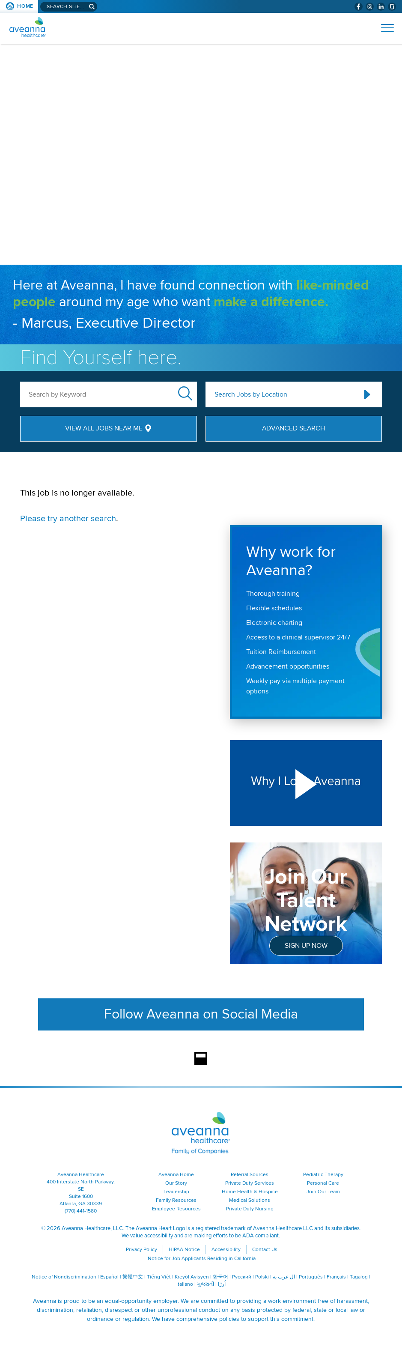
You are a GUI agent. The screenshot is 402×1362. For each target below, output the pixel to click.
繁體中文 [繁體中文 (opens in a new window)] (132, 1277)
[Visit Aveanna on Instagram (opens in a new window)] (370, 7)
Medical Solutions (249, 1200)
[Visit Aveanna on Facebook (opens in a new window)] (358, 7)
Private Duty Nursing (250, 1209)
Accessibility (226, 1249)
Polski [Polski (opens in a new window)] (262, 1277)
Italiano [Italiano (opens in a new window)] (184, 1284)
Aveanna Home (176, 1174)
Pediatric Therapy (323, 1174)
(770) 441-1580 (81, 1211)
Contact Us (264, 1249)
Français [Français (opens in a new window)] (336, 1277)
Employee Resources (176, 1209)
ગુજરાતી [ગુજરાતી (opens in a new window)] (205, 1284)
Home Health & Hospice (250, 1192)
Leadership (176, 1192)
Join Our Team (323, 1192)
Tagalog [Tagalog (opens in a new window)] (359, 1277)
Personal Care (323, 1183)
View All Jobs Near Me (104, 428)
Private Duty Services (249, 1183)
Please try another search (68, 519)
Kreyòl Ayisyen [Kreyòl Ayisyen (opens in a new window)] (192, 1277)
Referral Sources (249, 1174)
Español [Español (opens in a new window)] (109, 1277)
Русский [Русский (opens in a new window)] (241, 1277)
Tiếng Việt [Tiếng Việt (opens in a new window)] (159, 1277)
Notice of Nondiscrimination (64, 1277)
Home (25, 6)
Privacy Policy (141, 1249)
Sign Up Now (306, 945)
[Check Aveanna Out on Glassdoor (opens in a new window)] (392, 7)
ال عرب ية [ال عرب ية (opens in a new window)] (284, 1277)
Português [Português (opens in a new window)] (311, 1277)
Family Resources (176, 1200)
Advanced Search (293, 428)
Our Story (176, 1183)
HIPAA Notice (184, 1249)
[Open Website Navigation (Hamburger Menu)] (384, 28)
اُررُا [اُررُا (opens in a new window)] (222, 1284)
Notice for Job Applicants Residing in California (202, 1258)
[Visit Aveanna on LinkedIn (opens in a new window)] (381, 7)
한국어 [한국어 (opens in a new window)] (220, 1277)
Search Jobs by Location (250, 394)
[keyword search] (108, 394)
